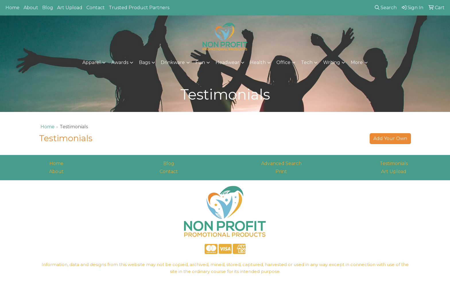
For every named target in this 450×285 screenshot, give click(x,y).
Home (12, 7)
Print (281, 171)
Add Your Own (390, 138)
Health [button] (258, 62)
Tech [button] (307, 62)
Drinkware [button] (173, 62)
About (31, 7)
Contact (95, 7)
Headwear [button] (227, 62)
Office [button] (283, 62)
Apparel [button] (91, 62)
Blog (47, 7)
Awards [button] (119, 62)
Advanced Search (281, 163)
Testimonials (394, 163)
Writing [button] (331, 62)
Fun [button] (200, 62)
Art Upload (69, 7)
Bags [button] (144, 62)
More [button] (357, 62)
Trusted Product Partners (139, 7)
